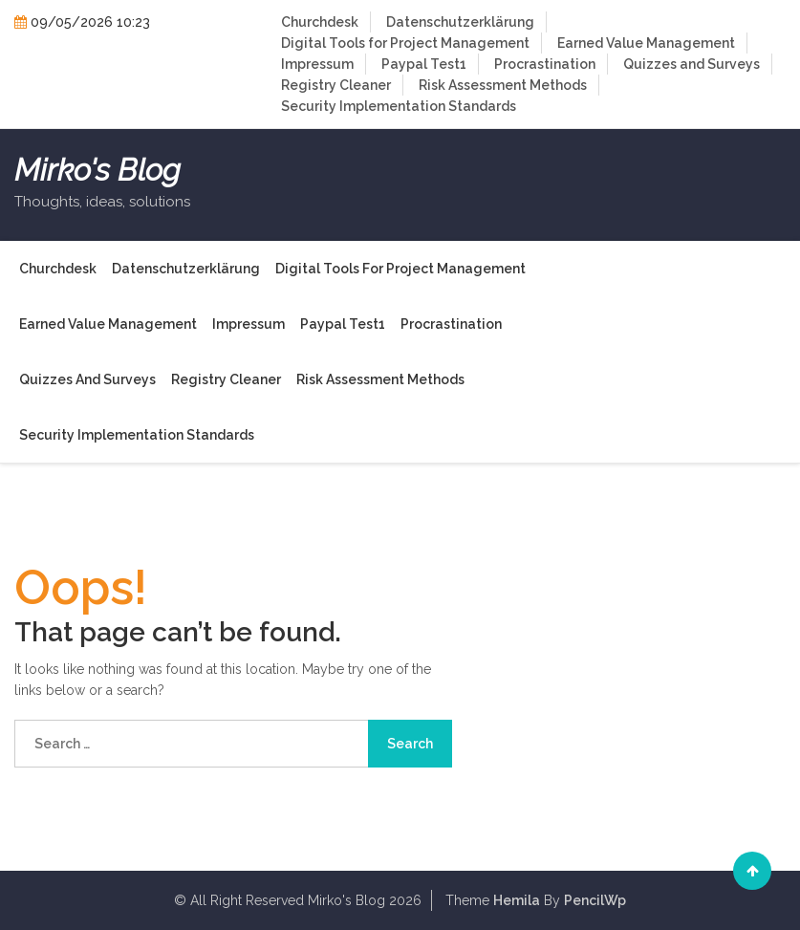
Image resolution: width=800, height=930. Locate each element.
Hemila (516, 900)
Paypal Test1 (423, 64)
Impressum (317, 64)
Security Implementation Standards (398, 106)
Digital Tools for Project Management (405, 43)
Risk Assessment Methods (503, 85)
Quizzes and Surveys (691, 64)
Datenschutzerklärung (460, 22)
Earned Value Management (646, 43)
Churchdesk (319, 22)
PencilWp (595, 900)
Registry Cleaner (336, 85)
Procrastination (544, 64)
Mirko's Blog (97, 170)
